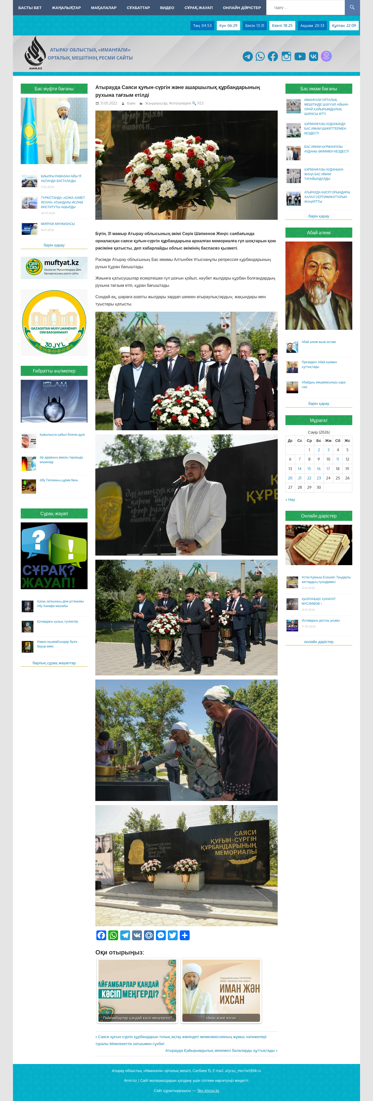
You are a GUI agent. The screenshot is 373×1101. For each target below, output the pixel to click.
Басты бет (30, 7)
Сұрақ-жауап (198, 7)
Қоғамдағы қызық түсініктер (57, 621)
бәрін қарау (54, 245)
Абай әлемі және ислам (319, 342)
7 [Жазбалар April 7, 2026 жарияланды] (300, 459)
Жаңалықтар (66, 7)
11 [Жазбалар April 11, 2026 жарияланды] (337, 459)
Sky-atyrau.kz (208, 1090)
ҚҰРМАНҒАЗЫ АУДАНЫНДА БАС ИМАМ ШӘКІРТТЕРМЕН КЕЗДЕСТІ (325, 128)
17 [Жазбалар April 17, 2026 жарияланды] (328, 468)
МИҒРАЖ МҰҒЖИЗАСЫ (58, 224)
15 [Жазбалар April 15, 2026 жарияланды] (309, 468)
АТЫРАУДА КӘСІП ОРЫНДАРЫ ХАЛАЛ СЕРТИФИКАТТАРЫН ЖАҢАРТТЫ (327, 196)
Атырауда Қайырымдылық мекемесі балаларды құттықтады (220, 1050)
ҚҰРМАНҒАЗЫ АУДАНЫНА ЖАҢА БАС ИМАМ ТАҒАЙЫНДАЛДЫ (323, 174)
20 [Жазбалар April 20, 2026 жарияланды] (290, 478)
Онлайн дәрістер (242, 7)
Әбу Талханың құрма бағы (59, 480)
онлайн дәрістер (319, 641)
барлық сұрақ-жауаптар (54, 662)
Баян (131, 103)
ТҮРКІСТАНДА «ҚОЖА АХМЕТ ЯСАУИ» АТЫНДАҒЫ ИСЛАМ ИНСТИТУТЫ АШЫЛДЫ (63, 202)
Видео (167, 7)
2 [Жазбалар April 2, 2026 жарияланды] (319, 449)
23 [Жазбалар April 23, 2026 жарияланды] (319, 478)
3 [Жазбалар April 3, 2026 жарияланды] (328, 449)
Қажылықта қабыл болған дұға (62, 434)
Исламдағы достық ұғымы (321, 620)
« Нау (290, 499)
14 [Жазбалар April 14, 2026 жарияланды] (300, 468)
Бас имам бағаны (318, 88)
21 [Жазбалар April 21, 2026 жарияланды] (300, 478)
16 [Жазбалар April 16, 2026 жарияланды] (319, 468)
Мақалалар (104, 7)
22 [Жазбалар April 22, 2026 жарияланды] (309, 478)
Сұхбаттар (138, 7)
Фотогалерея (180, 103)
